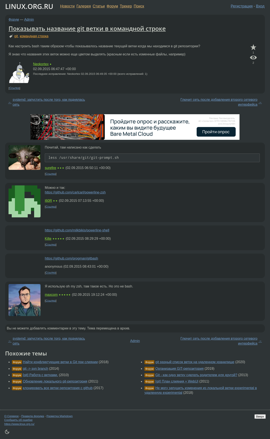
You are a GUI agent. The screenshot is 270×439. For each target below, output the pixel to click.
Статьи (99, 6)
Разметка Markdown (59, 416)
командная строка (34, 36)
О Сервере (11, 416)
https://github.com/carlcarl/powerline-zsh (75, 192)
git (16, 36)
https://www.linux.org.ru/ (19, 424)
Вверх (260, 416)
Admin (29, 19)
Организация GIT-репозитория (179, 368)
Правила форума (32, 416)
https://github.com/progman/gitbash (71, 258)
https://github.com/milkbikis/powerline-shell (77, 230)
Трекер (126, 6)
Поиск (139, 6)
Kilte (48, 238)
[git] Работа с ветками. (40, 375)
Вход (260, 6)
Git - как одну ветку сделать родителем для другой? (196, 375)
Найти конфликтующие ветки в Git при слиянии (60, 362)
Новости (67, 6)
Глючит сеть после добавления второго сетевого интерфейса (218, 102)
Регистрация (242, 6)
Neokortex (41, 64)
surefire (50, 168)
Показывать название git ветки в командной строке (87, 28)
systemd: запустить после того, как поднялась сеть (49, 102)
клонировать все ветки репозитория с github (58, 388)
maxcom (51, 294)
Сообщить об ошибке (18, 420)
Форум (112, 6)
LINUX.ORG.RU (29, 6)
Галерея (84, 6)
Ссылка (14, 88)
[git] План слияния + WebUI (176, 381)
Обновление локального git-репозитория (55, 381)
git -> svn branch (35, 368)
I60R (48, 200)
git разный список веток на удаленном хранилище (194, 362)
